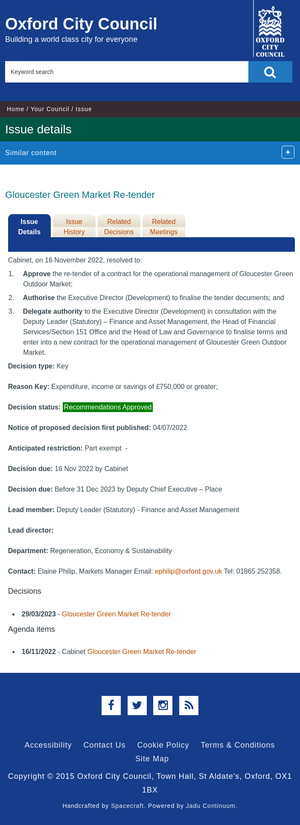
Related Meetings (164, 227)
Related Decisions (119, 227)
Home (15, 109)
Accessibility (48, 745)
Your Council (50, 109)
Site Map (152, 758)
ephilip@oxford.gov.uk (188, 571)
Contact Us (104, 745)
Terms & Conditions (238, 745)
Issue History (74, 227)
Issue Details (29, 227)
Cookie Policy (163, 745)
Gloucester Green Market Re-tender (116, 614)
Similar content (31, 152)
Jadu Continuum (211, 805)
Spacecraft (127, 805)
